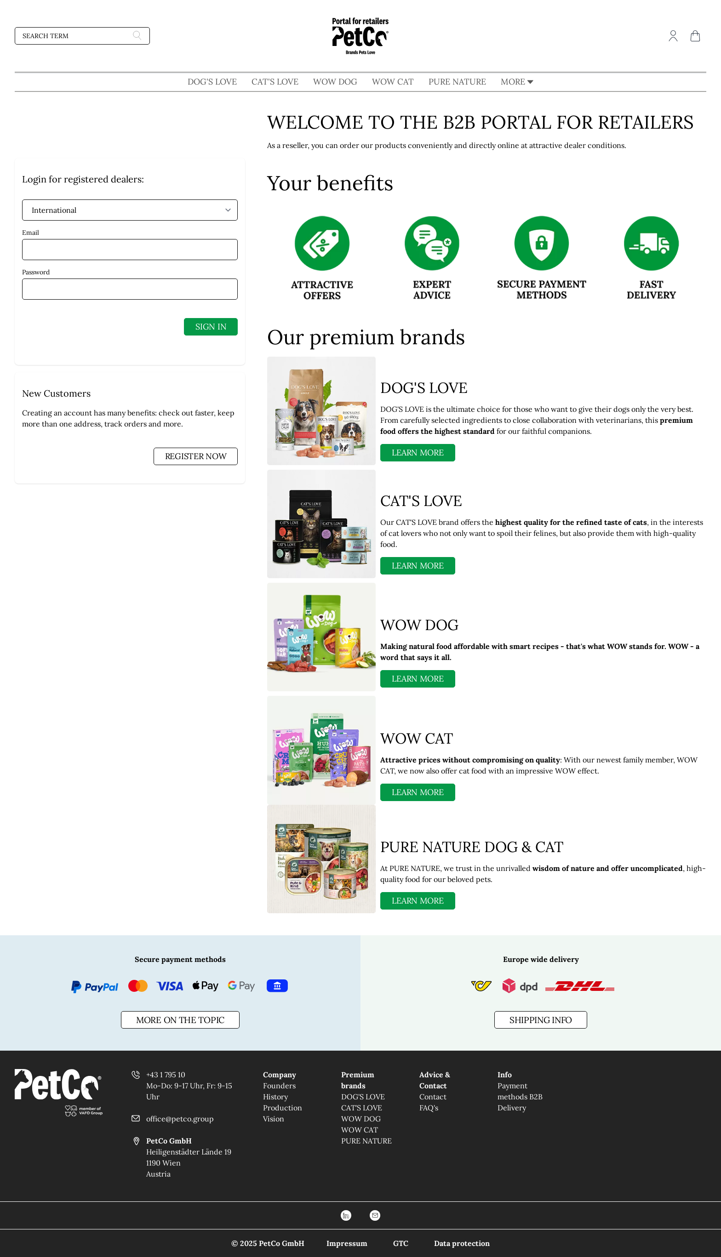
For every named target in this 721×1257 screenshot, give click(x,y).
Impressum (346, 1243)
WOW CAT (393, 81)
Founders (279, 1085)
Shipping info (540, 1019)
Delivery (512, 1107)
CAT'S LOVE (275, 81)
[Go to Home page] (360, 36)
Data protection (462, 1243)
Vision (273, 1118)
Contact (432, 1096)
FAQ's (428, 1107)
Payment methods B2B (520, 1091)
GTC (400, 1243)
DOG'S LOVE (212, 81)
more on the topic (180, 1019)
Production (282, 1107)
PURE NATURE (457, 81)
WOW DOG (335, 81)
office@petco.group (180, 1118)
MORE (517, 81)
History (275, 1096)
